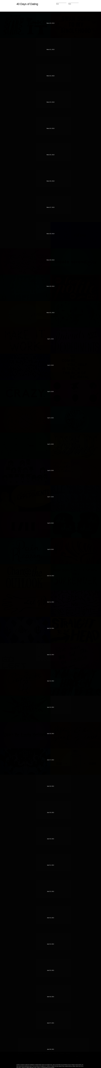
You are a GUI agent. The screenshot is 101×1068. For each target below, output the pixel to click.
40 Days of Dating (27, 4)
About (57, 3)
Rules (69, 3)
